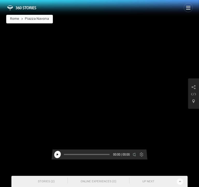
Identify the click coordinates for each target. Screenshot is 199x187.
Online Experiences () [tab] (98, 181)
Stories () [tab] (46, 181)
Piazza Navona (37, 19)
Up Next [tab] (148, 181)
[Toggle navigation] (188, 7)
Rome (14, 19)
